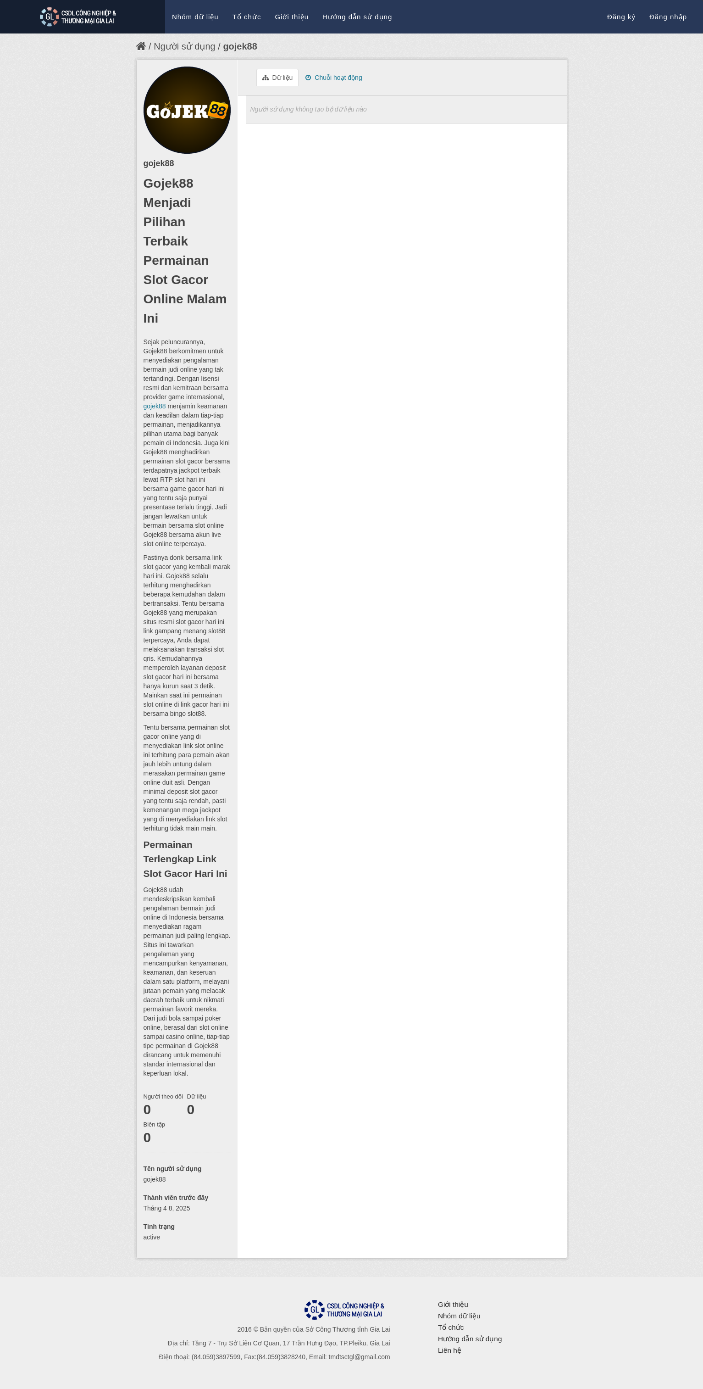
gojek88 (240, 46)
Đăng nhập (668, 17)
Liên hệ (449, 1350)
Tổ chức (246, 17)
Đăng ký (621, 17)
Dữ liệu (277, 77)
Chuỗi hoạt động (333, 77)
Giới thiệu (292, 17)
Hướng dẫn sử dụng (357, 17)
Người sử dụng (185, 46)
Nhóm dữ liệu (195, 17)
